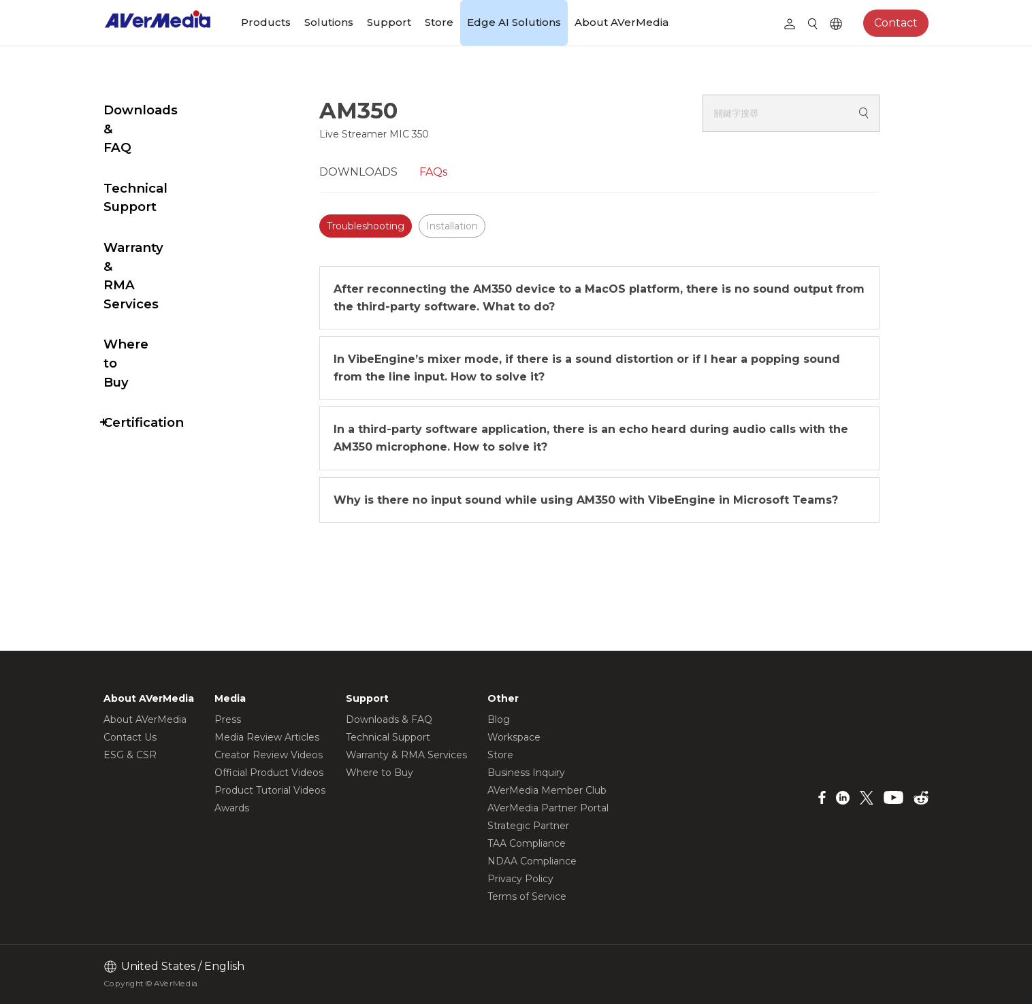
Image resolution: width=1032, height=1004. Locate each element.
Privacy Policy (520, 879)
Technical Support (163, 151)
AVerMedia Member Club (547, 790)
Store (439, 22)
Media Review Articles (266, 737)
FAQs (467, 171)
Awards (231, 808)
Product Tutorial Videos (269, 790)
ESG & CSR (130, 755)
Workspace (514, 737)
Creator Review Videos (268, 755)
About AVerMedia (621, 22)
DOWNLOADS (392, 171)
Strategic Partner (528, 826)
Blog (498, 719)
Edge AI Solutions (514, 22)
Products (266, 22)
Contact (896, 22)
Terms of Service (526, 896)
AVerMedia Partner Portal (548, 808)
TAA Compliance (526, 843)
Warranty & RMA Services (157, 200)
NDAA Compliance (532, 861)
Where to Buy (148, 250)
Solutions (328, 22)
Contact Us (130, 737)
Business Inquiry (526, 772)
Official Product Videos (268, 772)
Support (389, 22)
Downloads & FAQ (162, 110)
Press (227, 719)
